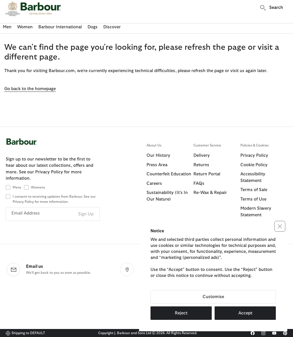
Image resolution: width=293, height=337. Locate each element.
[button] (279, 226)
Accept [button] (245, 313)
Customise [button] (213, 297)
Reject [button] (181, 313)
